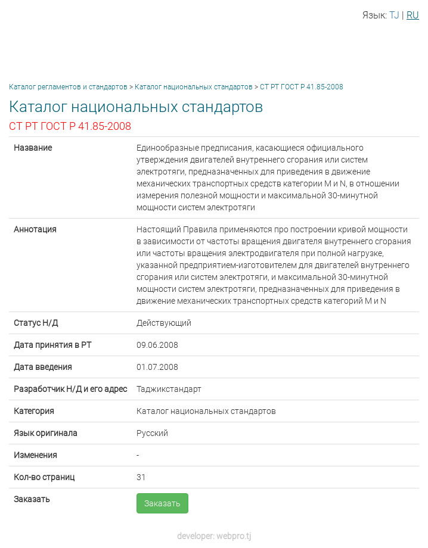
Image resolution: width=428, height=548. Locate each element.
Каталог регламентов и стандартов (68, 87)
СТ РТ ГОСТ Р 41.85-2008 (301, 87)
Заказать (162, 503)
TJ (394, 15)
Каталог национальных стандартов (194, 87)
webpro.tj (233, 536)
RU (413, 15)
